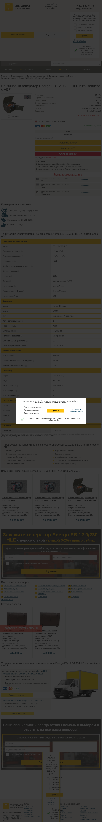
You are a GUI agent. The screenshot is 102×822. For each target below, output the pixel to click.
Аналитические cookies (32, 407)
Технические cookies (32, 413)
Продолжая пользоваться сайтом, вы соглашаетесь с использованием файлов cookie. (53, 419)
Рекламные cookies (31, 410)
